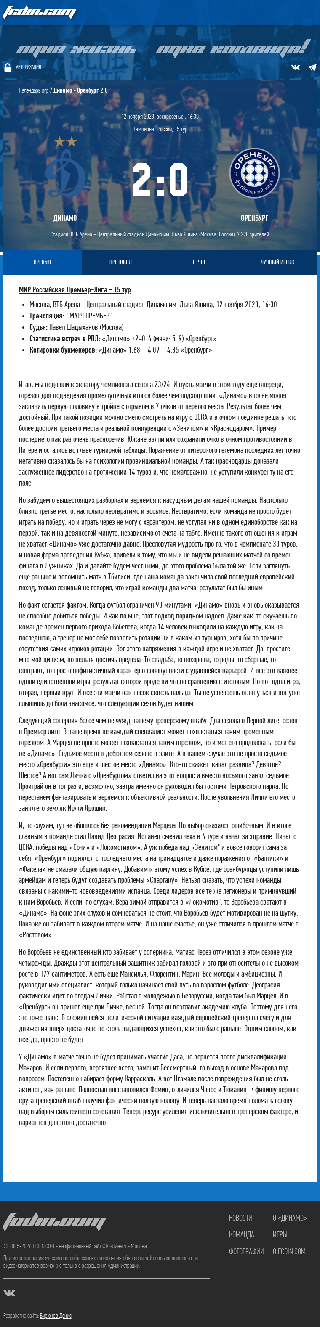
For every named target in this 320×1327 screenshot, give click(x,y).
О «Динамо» (290, 1218)
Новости (240, 1218)
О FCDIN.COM (289, 1252)
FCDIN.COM (38, 12)
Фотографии (246, 1252)
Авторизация (28, 67)
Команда (241, 1235)
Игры (280, 1235)
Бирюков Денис (56, 1316)
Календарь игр (34, 91)
